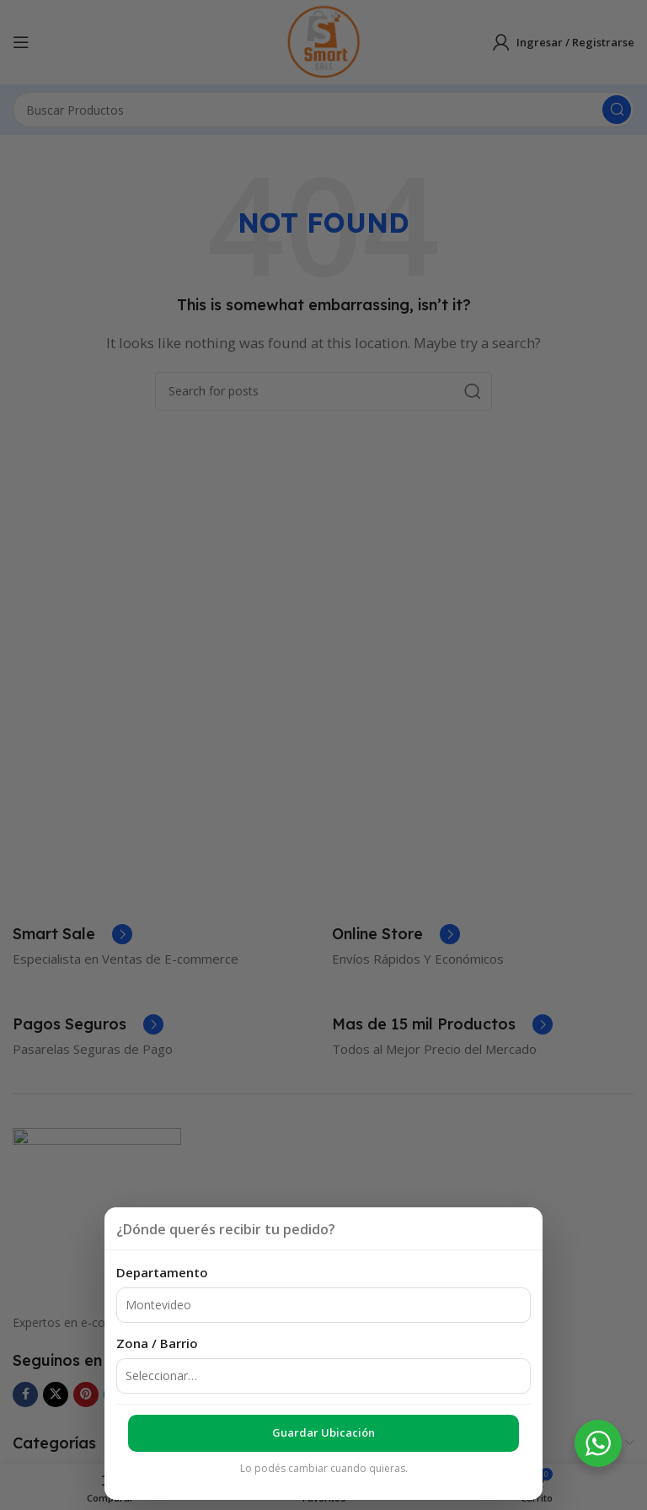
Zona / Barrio (157, 1343)
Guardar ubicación (323, 1432)
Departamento (162, 1272)
